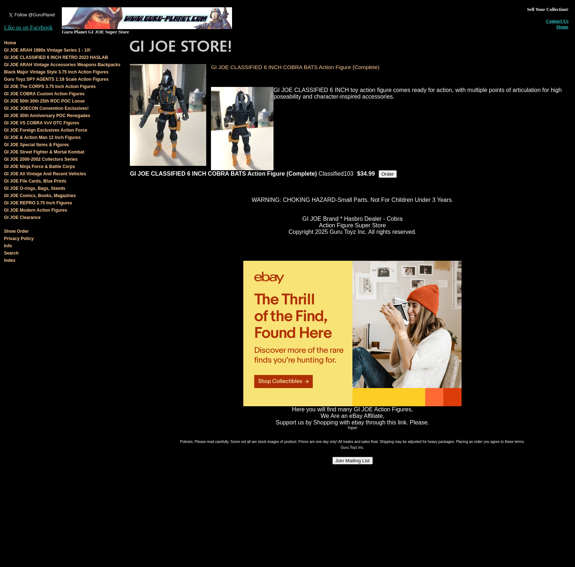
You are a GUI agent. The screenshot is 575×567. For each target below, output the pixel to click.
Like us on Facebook (28, 27)
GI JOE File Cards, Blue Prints (35, 181)
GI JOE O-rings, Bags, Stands (34, 188)
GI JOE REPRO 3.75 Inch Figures (38, 202)
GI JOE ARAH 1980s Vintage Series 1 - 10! (47, 50)
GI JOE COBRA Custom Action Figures (44, 93)
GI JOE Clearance (22, 217)
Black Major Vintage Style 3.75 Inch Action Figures (56, 72)
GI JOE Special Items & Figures (36, 144)
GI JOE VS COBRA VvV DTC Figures (41, 122)
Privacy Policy (18, 238)
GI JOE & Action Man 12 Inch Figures (42, 137)
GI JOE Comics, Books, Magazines (40, 195)
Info (8, 245)
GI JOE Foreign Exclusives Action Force (45, 130)
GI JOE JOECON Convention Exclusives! (46, 108)
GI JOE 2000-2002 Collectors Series (40, 159)
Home (562, 26)
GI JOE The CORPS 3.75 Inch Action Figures (50, 86)
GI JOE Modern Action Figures (35, 210)
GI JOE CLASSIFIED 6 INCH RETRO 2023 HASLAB (56, 57)
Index (9, 260)
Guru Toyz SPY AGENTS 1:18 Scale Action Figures (56, 79)
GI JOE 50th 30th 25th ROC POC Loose (44, 101)
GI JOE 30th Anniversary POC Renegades (47, 115)
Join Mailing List (352, 460)
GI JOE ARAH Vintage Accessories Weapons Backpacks (62, 64)
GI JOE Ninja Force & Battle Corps (39, 166)
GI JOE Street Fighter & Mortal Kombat (44, 152)
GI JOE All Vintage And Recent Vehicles (45, 173)
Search (11, 253)
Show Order (16, 231)
